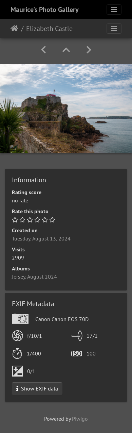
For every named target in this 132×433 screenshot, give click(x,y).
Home (14, 28)
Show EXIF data (37, 388)
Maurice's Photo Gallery (45, 9)
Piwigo (80, 418)
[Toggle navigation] (114, 9)
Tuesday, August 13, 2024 (41, 238)
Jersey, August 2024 (34, 276)
